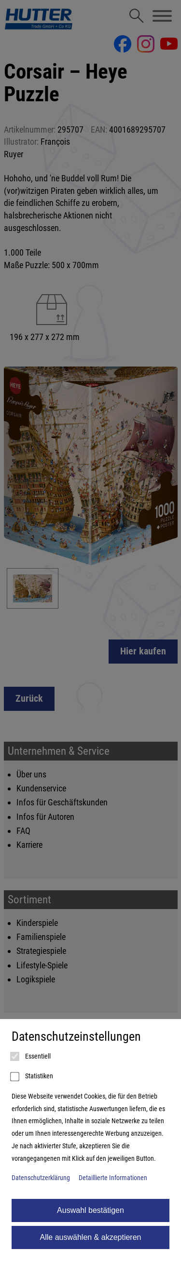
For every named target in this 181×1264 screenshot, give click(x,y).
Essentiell (31, 1056)
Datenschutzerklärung (41, 1178)
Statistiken (32, 1077)
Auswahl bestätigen (90, 1210)
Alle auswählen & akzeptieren (90, 1237)
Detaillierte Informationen (113, 1178)
